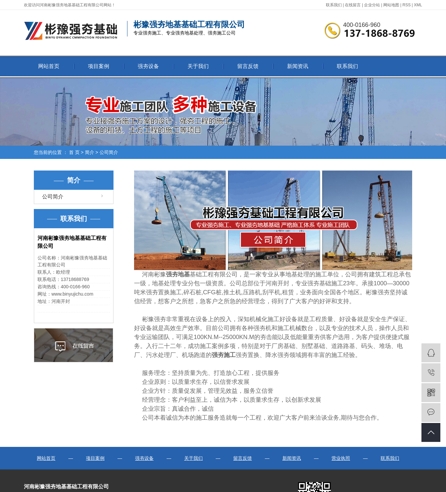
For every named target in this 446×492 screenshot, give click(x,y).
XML (418, 5)
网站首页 (48, 66)
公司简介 (52, 196)
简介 (89, 152)
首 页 (74, 152)
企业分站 (372, 5)
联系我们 (334, 5)
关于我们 (198, 66)
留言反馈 (248, 66)
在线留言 (353, 5)
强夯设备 (148, 66)
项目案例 (98, 66)
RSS (407, 5)
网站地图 (391, 5)
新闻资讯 (297, 66)
